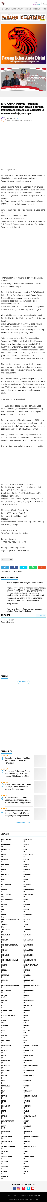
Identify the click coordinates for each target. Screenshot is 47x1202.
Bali (25, 849)
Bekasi (3, 869)
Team (26, 1151)
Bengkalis (5, 874)
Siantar (27, 1101)
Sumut (26, 1121)
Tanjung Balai (6, 1136)
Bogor (26, 879)
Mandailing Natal (8, 1015)
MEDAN (26, 1020)
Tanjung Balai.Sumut (32, 1136)
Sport (3, 1111)
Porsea (26, 1086)
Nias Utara (5, 1041)
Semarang (28, 1091)
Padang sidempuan (31, 1046)
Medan (3, 1020)
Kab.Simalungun (30, 960)
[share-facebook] (14, 567)
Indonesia (27, 920)
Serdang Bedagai (30, 1096)
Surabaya (27, 1126)
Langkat (4, 1000)
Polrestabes (29, 1076)
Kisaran (27, 970)
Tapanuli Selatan (8, 1146)
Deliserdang (28, 895)
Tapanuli (27, 1141)
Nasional (28, 9)
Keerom (4, 970)
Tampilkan (41, 615)
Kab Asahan (5, 935)
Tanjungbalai (6, 1141)
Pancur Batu (28, 1051)
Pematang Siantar (31, 1066)
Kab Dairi (27, 935)
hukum (26, 910)
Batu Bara (5, 864)
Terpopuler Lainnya (23, 823)
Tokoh (26, 1161)
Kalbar (4, 965)
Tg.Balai (4, 1161)
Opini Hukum (6, 1046)
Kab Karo (4, 940)
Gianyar (27, 905)
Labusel (27, 995)
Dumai (26, 900)
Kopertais (5, 975)
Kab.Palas (5, 955)
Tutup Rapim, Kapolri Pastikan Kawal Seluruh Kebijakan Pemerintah (17, 760)
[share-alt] (5, 567)
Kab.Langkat (7, 100)
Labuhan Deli (6, 990)
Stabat (26, 1111)
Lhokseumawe (29, 1000)
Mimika (26, 1025)
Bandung (4, 859)
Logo (3, 1005)
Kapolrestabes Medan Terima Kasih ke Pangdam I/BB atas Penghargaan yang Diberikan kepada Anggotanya (17, 814)
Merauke (4, 1025)
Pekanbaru (28, 1061)
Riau (3, 1091)
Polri (3, 1081)
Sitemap (30, 1195)
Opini (25, 1041)
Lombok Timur (6, 1010)
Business (27, 884)
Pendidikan (36, 9)
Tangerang (28, 1131)
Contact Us (15, 1195)
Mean (26, 1015)
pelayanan (5, 1066)
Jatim (26, 925)
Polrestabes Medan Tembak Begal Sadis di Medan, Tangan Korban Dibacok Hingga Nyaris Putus (18, 801)
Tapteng (4, 1151)
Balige (3, 854)
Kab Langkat (28, 940)
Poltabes (27, 1081)
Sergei (3, 1101)
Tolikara (4, 1166)
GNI (2, 910)
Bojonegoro (6, 884)
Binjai (3, 879)
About (9, 1195)
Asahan (26, 844)
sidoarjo (27, 1106)
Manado (27, 1010)
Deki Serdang (29, 890)
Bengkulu (27, 874)
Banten (26, 859)
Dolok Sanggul (7, 900)
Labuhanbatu (29, 990)
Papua (3, 1056)
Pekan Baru (5, 1061)
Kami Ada (37, 1195)
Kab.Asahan (28, 945)
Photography (29, 1071)
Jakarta (20, 9)
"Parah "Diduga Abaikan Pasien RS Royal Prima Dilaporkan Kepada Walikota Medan (18, 787)
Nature (4, 1035)
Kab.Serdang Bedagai (9, 960)
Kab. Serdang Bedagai (9, 945)
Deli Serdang (6, 895)
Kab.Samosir (28, 955)
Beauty (26, 864)
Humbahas (28, 915)
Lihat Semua (23, 682)
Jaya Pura (27, 930)
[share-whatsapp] (33, 567)
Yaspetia (4, 1176)
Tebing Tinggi (6, 1156)
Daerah (7, 9)
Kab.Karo (4, 950)
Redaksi (23, 1195)
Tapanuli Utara (29, 1146)
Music (3, 1030)
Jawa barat (5, 930)
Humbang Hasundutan (10, 920)
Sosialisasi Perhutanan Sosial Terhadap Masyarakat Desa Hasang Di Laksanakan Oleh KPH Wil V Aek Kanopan (17, 775)
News (26, 1035)
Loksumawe (28, 1005)
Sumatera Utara (7, 1121)
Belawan (27, 869)
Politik (4, 1076)
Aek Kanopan (6, 844)
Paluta (4, 1051)
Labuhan (4, 980)
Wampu (4, 1171)
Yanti (26, 1171)
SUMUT (3, 1126)
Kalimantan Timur (31, 965)
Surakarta (5, 1131)
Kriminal (27, 975)
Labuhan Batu (29, 980)
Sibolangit (5, 1106)
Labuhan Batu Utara (31, 985)
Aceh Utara (28, 839)
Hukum (13, 9)
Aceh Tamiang (6, 839)
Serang (4, 1096)
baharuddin (6, 849)
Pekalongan (28, 1056)
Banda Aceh (28, 854)
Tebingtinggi (29, 1156)
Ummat (26, 1166)
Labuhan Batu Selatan (10, 985)
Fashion (4, 905)
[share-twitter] (23, 567)
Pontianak (5, 1086)
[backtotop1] (45, 1200)
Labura (4, 995)
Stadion (4, 1116)
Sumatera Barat (30, 1116)
